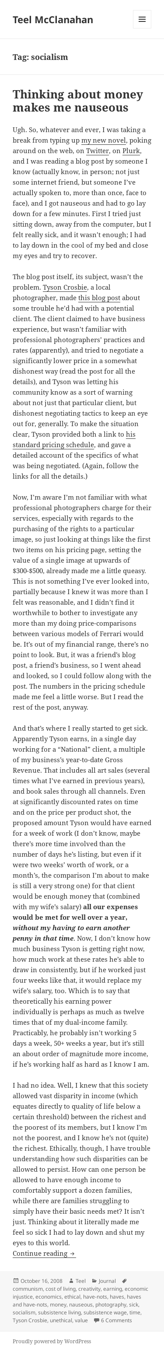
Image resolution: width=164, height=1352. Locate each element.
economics (48, 1296)
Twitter (97, 150)
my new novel (103, 140)
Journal (107, 1281)
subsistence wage (105, 1312)
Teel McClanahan (53, 19)
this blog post (99, 297)
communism (28, 1288)
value (81, 1320)
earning (112, 1288)
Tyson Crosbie (65, 287)
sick (133, 1304)
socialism (24, 1312)
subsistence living (59, 1312)
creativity (89, 1288)
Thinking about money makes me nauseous (78, 100)
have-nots (95, 1296)
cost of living (60, 1288)
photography (110, 1304)
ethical (72, 1296)
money (58, 1304)
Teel (81, 1281)
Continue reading (44, 1253)
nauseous (81, 1304)
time (134, 1312)
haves (117, 1296)
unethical (61, 1320)
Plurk (131, 150)
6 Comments (116, 1320)
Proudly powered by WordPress (52, 1341)
